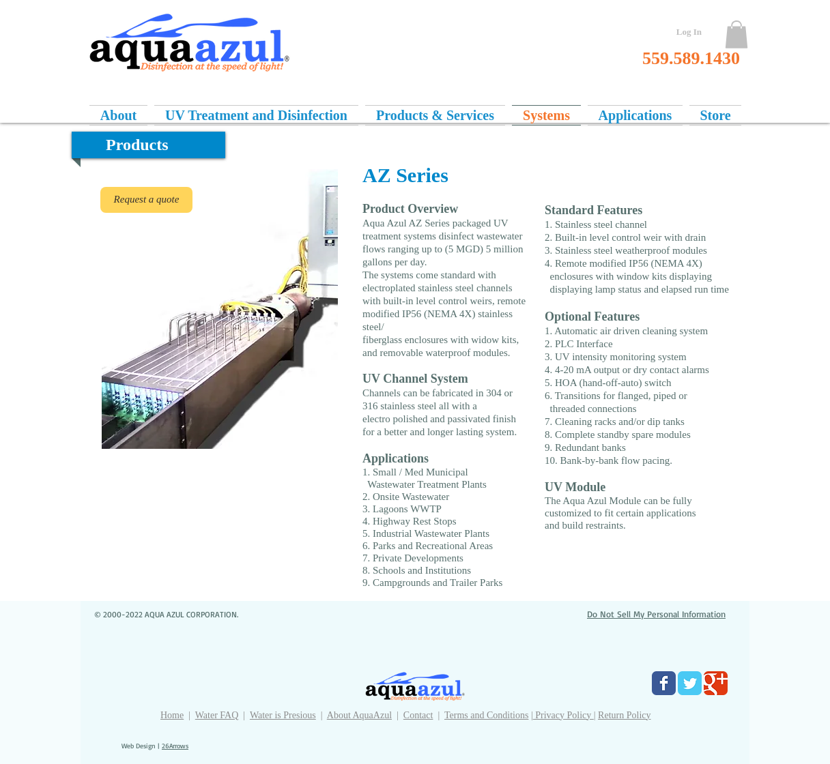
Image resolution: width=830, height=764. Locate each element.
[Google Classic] (716, 683)
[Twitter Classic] (690, 683)
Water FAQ (217, 715)
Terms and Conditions (486, 715)
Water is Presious (283, 715)
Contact (418, 715)
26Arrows (175, 745)
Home (172, 715)
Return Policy (624, 715)
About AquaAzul (359, 715)
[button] (736, 34)
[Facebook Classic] (664, 683)
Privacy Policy (563, 715)
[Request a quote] (146, 200)
